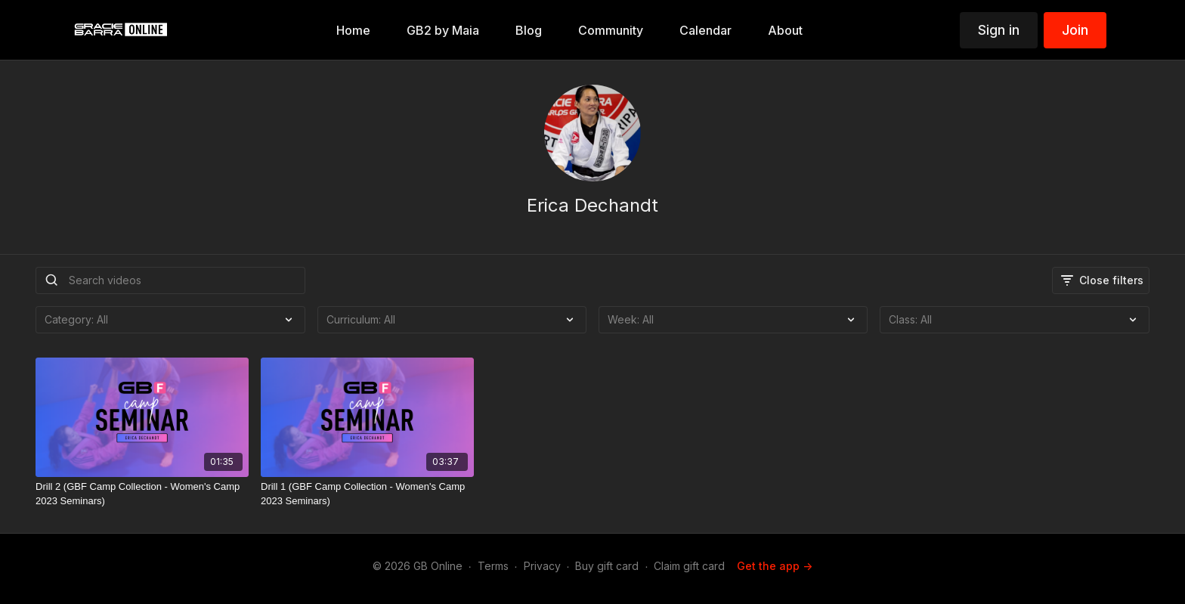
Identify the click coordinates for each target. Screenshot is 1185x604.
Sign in (998, 30)
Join (1075, 30)
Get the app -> (774, 565)
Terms (493, 565)
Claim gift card (689, 565)
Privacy (542, 565)
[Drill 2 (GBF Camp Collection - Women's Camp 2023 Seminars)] (142, 494)
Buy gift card (607, 565)
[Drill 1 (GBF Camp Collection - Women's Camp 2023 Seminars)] (367, 494)
